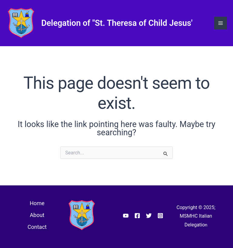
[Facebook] (137, 216)
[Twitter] (149, 216)
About (37, 215)
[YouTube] (126, 216)
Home (37, 203)
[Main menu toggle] (220, 23)
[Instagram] (160, 216)
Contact (37, 227)
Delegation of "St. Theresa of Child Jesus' (117, 23)
